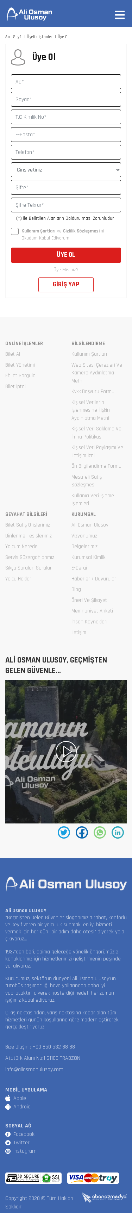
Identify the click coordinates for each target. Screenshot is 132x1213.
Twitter (21, 1142)
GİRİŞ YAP (66, 284)
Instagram (25, 1151)
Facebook (23, 1134)
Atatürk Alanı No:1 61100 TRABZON (42, 1058)
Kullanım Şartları (38, 231)
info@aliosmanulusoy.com (34, 1069)
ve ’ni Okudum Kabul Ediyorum (57, 234)
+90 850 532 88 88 (53, 1047)
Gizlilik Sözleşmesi (81, 231)
